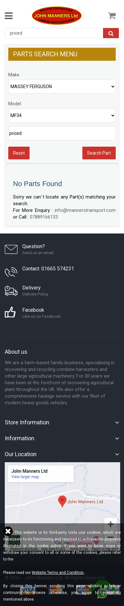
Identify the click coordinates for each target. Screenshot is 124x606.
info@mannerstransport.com (85, 210)
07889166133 (44, 217)
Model (14, 104)
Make (13, 75)
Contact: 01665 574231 (48, 269)
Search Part (99, 153)
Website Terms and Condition (58, 572)
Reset (19, 153)
